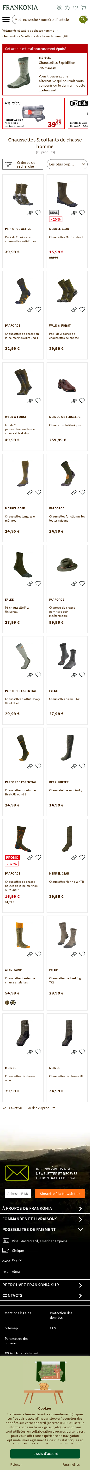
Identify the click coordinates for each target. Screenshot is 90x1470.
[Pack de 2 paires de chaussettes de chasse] (82, 309)
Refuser (16, 1464)
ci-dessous (47, 90)
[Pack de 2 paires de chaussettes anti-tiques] (38, 213)
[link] (59, 8)
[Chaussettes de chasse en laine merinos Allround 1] (38, 309)
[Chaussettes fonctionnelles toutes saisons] (82, 492)
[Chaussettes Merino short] (82, 213)
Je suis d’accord (45, 1453)
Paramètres (71, 1464)
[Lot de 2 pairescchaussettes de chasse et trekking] (38, 401)
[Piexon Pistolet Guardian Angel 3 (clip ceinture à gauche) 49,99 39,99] (33, 113)
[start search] (83, 19)
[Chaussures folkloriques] (82, 401)
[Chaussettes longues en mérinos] (38, 492)
